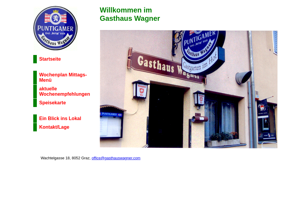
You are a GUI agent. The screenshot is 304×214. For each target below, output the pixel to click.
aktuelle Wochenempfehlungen (64, 91)
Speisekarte (52, 102)
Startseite (50, 59)
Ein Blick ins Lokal (60, 118)
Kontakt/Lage (54, 127)
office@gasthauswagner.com (116, 158)
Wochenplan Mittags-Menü (63, 77)
